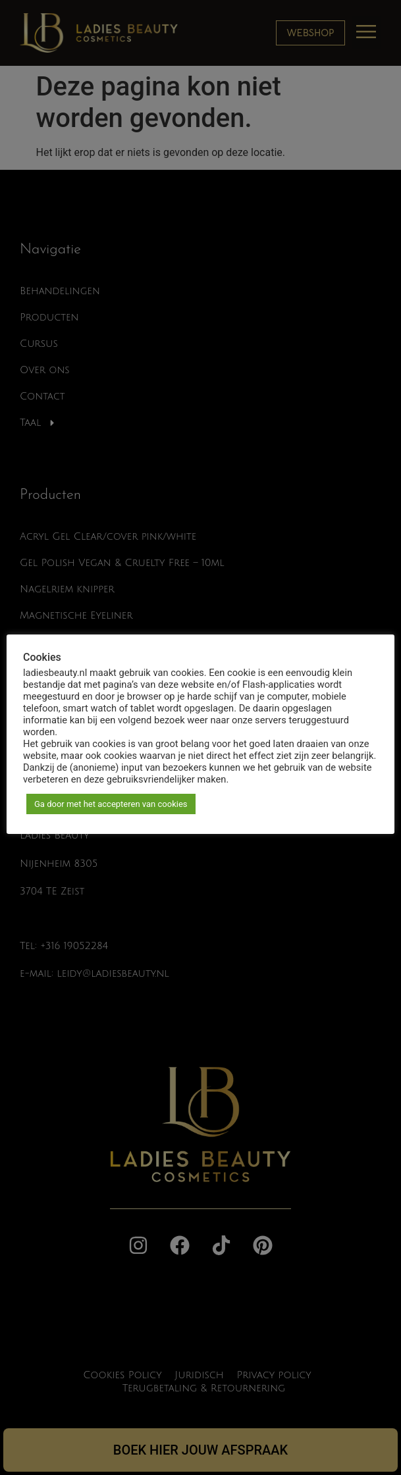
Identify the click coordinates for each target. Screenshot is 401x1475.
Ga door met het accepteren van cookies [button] (111, 804)
